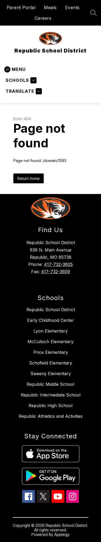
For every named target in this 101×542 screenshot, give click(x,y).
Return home (28, 178)
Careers (43, 18)
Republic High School (50, 405)
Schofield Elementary (50, 363)
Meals (50, 7)
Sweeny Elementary (50, 373)
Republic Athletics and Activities (51, 416)
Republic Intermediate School (50, 395)
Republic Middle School (50, 384)
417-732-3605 (58, 264)
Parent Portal (21, 7)
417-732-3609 (55, 271)
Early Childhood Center (50, 320)
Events (72, 7)
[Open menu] (15, 69)
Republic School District (50, 309)
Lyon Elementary (51, 331)
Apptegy (62, 534)
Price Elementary (50, 352)
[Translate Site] (23, 91)
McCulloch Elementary (50, 341)
